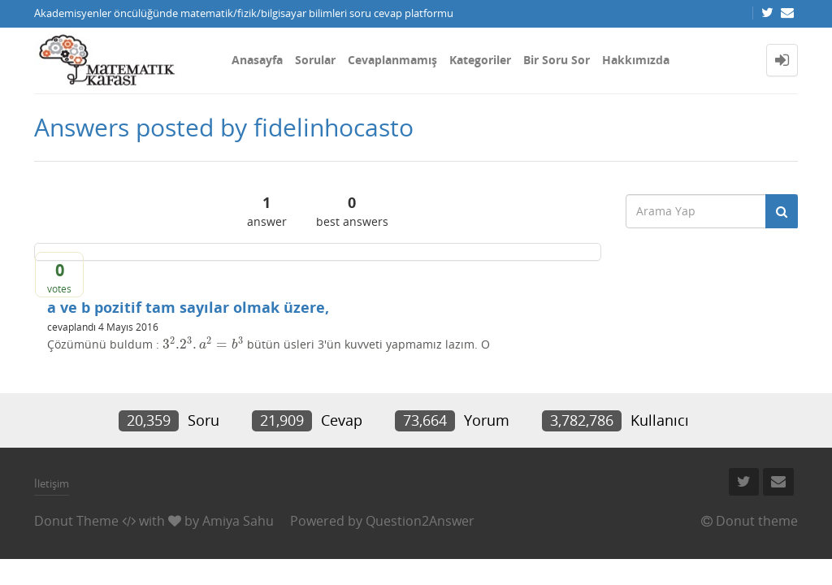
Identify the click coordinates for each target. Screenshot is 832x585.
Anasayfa (257, 59)
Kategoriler (480, 59)
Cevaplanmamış (392, 59)
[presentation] (203, 344)
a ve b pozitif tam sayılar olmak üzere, (188, 307)
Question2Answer (420, 521)
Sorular (315, 59)
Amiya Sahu (238, 521)
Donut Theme (76, 521)
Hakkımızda (636, 59)
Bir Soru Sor (556, 59)
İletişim (51, 483)
